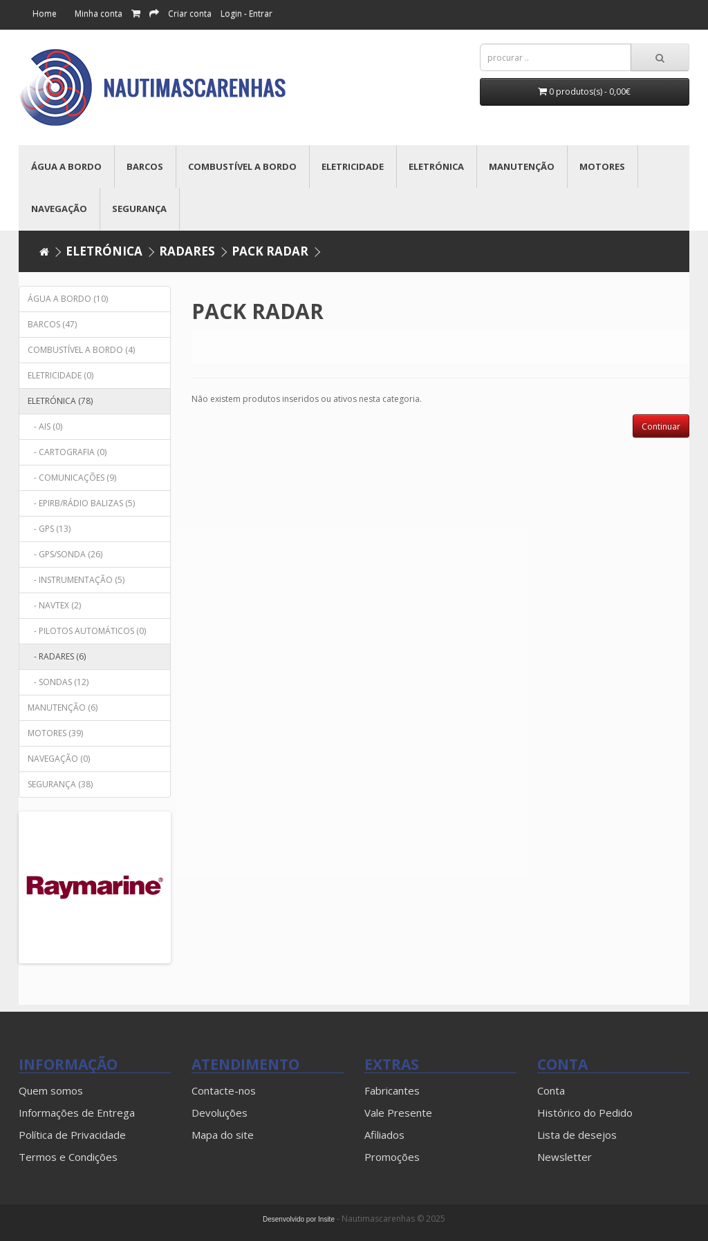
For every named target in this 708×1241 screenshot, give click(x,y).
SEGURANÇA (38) (60, 784)
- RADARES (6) (57, 656)
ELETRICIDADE (353, 166)
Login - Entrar (246, 13)
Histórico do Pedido (585, 1112)
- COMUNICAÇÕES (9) (72, 477)
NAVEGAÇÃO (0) (59, 758)
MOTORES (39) (55, 733)
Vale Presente (398, 1112)
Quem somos (51, 1090)
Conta (551, 1090)
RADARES (187, 251)
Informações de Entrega (77, 1112)
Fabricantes (392, 1090)
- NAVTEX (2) (54, 605)
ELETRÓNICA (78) (60, 401)
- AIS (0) (45, 426)
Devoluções (220, 1112)
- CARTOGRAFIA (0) (67, 452)
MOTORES (602, 166)
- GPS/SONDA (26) (65, 554)
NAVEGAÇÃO (59, 208)
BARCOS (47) (52, 324)
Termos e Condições (68, 1157)
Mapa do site (223, 1135)
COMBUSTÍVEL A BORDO (242, 166)
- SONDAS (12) (58, 682)
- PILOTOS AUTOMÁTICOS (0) (87, 631)
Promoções (392, 1157)
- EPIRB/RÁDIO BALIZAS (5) (81, 503)
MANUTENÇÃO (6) (62, 707)
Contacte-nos (224, 1090)
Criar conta (190, 13)
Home (44, 13)
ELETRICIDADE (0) (60, 375)
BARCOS (145, 166)
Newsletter (564, 1157)
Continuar (661, 426)
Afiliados (384, 1135)
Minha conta (98, 13)
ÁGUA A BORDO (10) (68, 299)
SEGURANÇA (139, 208)
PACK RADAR (270, 251)
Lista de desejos (577, 1135)
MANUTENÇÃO (522, 166)
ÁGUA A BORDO (66, 166)
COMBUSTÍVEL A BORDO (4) (81, 350)
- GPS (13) (49, 529)
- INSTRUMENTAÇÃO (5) (76, 580)
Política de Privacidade (72, 1135)
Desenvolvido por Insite (299, 1219)
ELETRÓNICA (436, 166)
